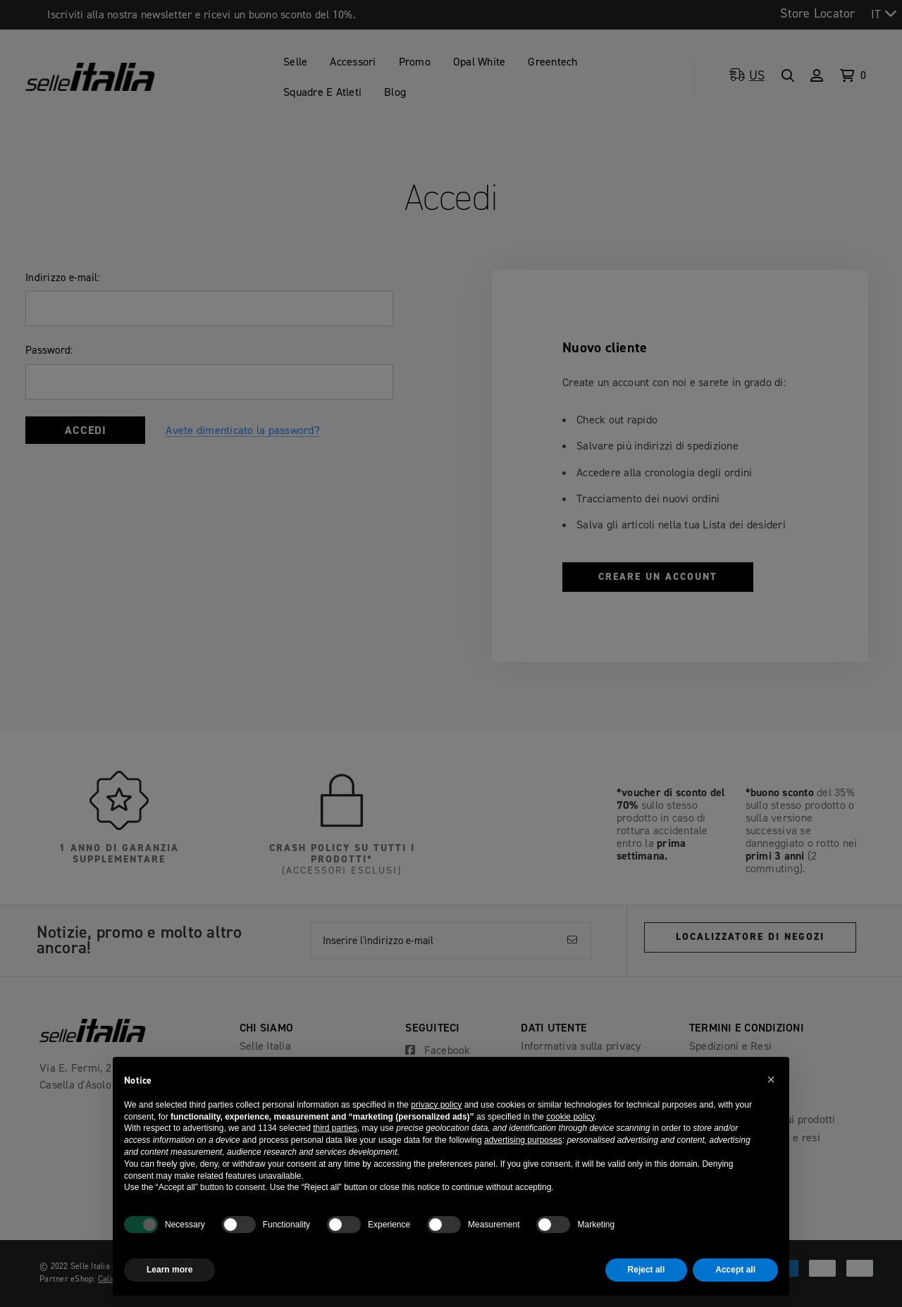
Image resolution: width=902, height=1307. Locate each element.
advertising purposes (523, 1140)
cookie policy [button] (570, 1117)
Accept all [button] (735, 1270)
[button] (771, 1079)
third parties (335, 1128)
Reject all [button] (646, 1270)
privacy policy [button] (436, 1105)
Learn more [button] (169, 1270)
